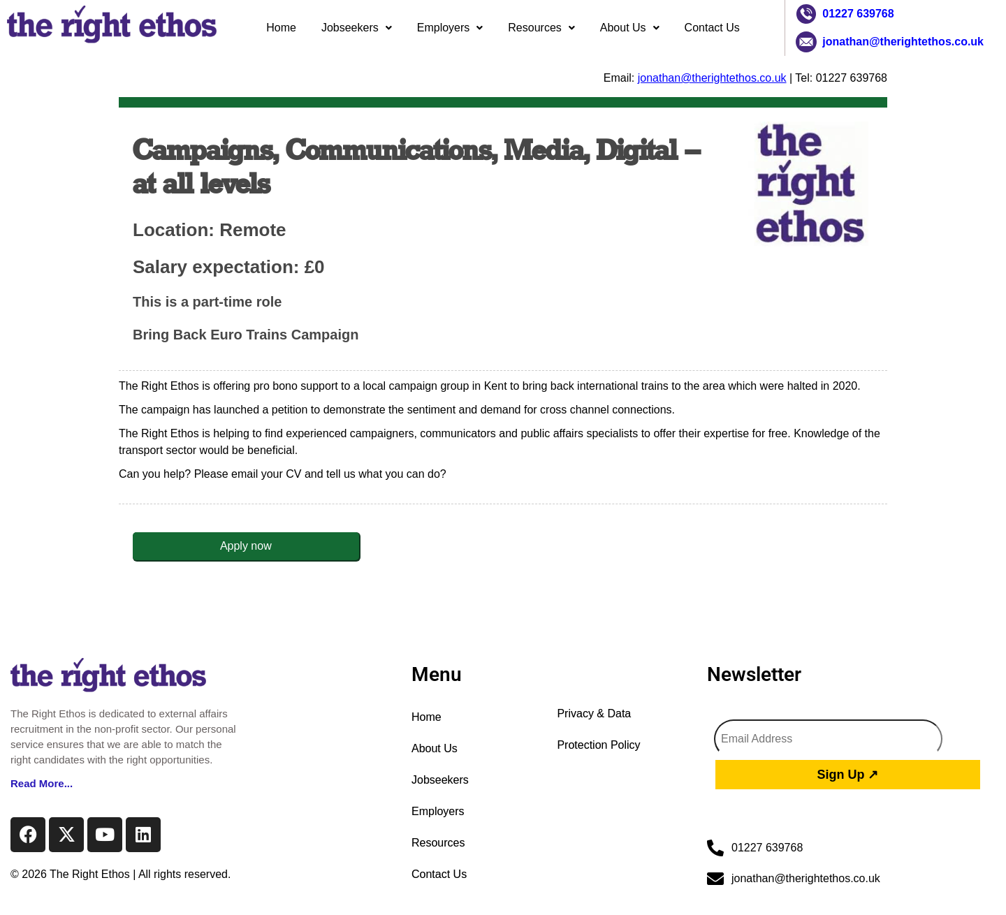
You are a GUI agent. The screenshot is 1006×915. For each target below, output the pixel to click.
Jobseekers (356, 28)
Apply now (246, 546)
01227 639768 (858, 14)
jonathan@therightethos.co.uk (903, 41)
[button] (356, 27)
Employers (450, 28)
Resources (541, 28)
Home (281, 28)
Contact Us (712, 28)
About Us (629, 28)
